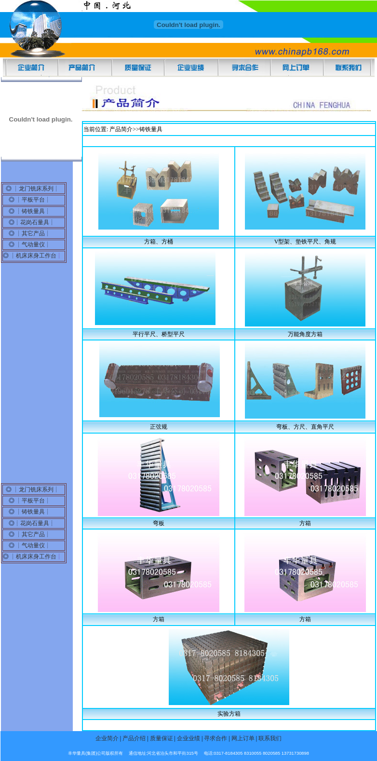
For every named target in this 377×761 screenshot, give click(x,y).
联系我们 (270, 738)
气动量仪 (33, 244)
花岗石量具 (34, 222)
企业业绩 (189, 738)
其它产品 (33, 233)
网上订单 (242, 738)
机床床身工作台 (36, 255)
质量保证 (161, 738)
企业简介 (107, 738)
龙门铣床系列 (36, 188)
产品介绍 (134, 738)
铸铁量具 (33, 211)
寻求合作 (215, 738)
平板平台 (33, 199)
